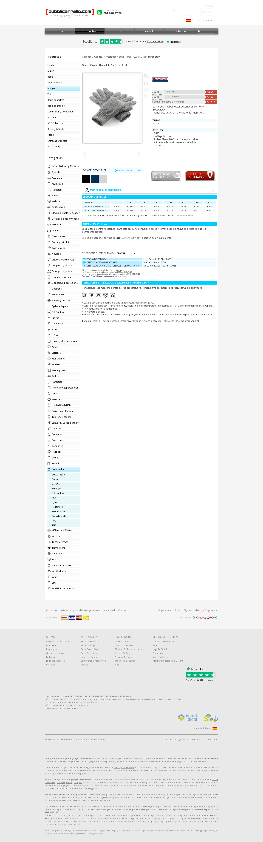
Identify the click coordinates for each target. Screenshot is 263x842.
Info (119, 31)
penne (69, 782)
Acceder (213, 739)
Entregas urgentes (55, 660)
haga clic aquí (123, 276)
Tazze (215, 779)
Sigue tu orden (192, 610)
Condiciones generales (87, 610)
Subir (177, 610)
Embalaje (50, 657)
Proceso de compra (125, 657)
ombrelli (61, 782)
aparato (85, 664)
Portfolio (149, 31)
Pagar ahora (164, 610)
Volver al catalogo (161, 175)
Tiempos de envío (124, 645)
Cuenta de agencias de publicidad (183, 739)
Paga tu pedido (160, 649)
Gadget (98, 56)
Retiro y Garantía (123, 641)
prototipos (51, 649)
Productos (89, 31)
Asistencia (66, 610)
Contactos (179, 31)
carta (121, 56)
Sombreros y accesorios (93, 660)
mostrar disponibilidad (128, 170)
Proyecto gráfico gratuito (59, 641)
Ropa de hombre (90, 641)
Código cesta (210, 610)
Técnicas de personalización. (129, 649)
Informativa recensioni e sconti (167, 660)
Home (60, 31)
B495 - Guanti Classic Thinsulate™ (143, 56)
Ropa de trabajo (89, 657)
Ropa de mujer (88, 645)
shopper (78, 782)
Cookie (122, 610)
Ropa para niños (89, 649)
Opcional (50, 664)
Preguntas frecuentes (163, 641)
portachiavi (50, 782)
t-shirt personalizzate (124, 767)
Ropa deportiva (89, 653)
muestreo (51, 645)
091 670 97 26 (112, 13)
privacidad (109, 610)
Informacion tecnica (125, 660)
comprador (110, 56)
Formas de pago (123, 653)
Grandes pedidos (55, 653)
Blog (117, 664)
